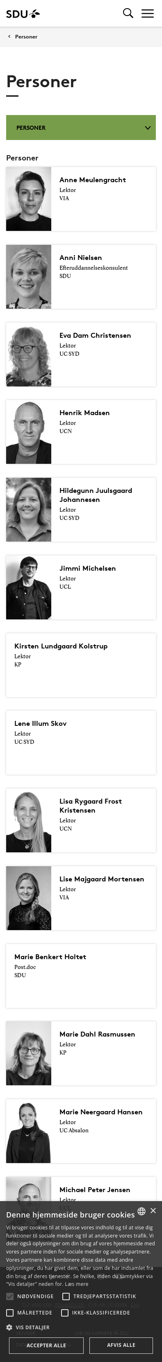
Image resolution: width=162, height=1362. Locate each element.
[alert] (81, 1281)
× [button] (153, 1211)
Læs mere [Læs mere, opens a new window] (76, 1284)
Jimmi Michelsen (87, 568)
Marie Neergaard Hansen (101, 1111)
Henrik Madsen (84, 412)
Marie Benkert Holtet (50, 956)
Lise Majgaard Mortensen (101, 878)
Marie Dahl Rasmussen (97, 1034)
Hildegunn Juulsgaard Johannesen (95, 495)
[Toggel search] (128, 13)
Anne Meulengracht (92, 179)
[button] (10, 1296)
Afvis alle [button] (121, 1345)
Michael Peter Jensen (94, 1189)
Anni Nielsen (80, 257)
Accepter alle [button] (46, 1345)
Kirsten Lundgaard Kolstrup (60, 645)
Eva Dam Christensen (95, 335)
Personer (26, 36)
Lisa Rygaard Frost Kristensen (90, 805)
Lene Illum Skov (40, 723)
